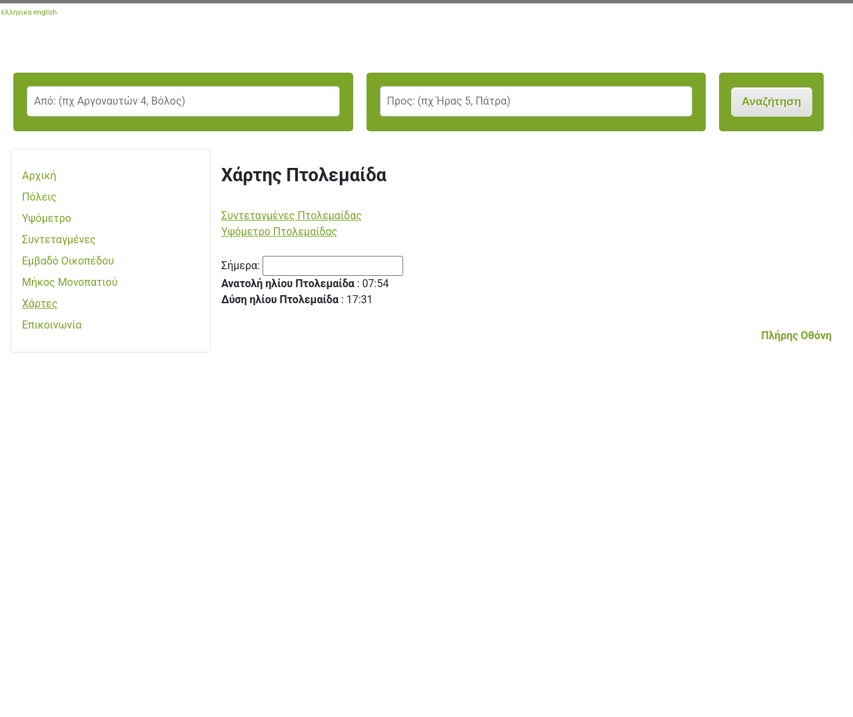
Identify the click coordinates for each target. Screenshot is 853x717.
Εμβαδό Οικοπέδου (68, 261)
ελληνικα (16, 12)
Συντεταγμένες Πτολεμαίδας (291, 215)
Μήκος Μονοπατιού (69, 282)
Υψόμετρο (46, 218)
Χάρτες (39, 303)
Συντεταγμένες (59, 239)
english (45, 12)
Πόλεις (39, 197)
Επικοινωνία (52, 325)
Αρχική (39, 175)
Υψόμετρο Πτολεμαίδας (279, 231)
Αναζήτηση (771, 101)
